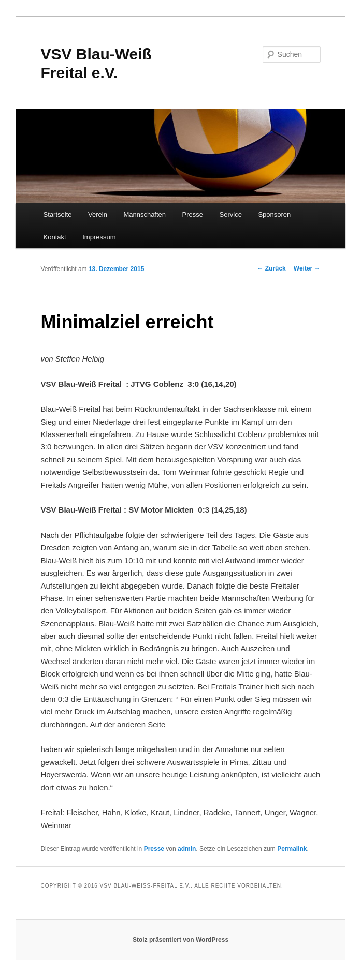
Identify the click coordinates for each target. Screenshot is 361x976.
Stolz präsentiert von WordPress (180, 939)
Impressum (98, 237)
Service (231, 214)
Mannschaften (144, 214)
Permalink (292, 848)
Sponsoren (274, 214)
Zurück (271, 268)
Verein (97, 214)
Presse (192, 214)
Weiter (307, 268)
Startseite (58, 214)
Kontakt (55, 237)
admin (187, 848)
